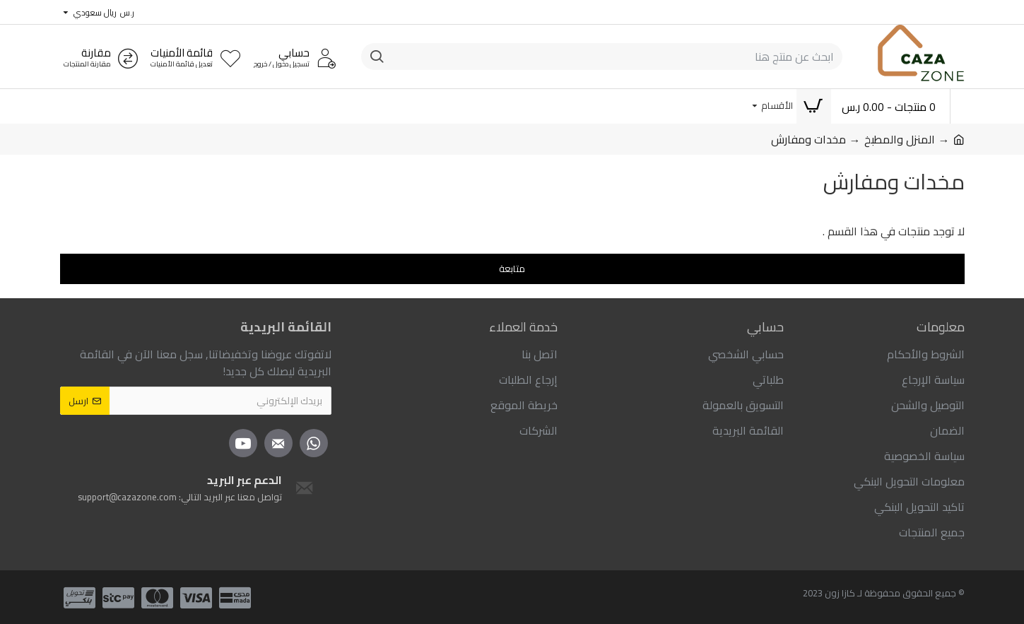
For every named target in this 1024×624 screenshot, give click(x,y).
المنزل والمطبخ (899, 139)
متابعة (512, 268)
